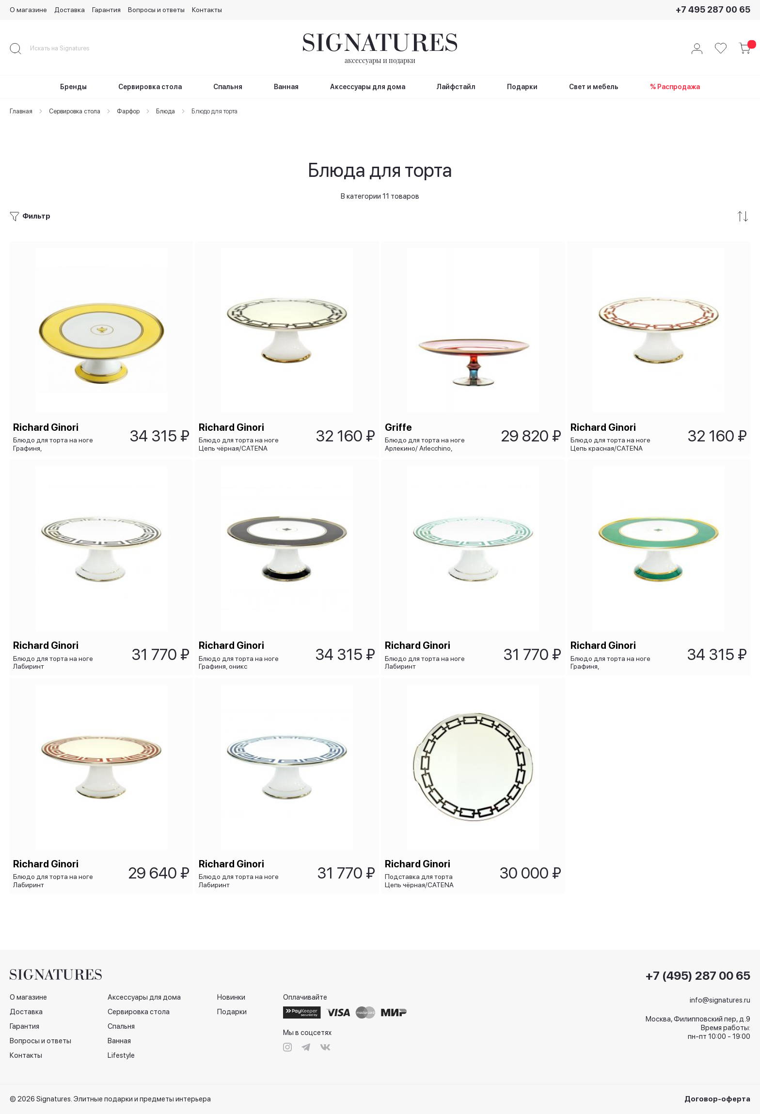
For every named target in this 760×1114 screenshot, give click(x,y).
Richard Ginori (47, 409)
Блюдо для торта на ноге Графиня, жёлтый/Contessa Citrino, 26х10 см (55, 426)
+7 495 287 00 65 (713, 9)
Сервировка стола (139, 1011)
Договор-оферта (717, 1099)
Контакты (207, 10)
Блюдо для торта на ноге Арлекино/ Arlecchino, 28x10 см (426, 426)
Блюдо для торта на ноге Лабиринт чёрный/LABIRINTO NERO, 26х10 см (55, 653)
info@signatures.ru (720, 1000)
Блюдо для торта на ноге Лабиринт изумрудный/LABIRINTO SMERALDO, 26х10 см (426, 653)
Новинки (231, 997)
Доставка (69, 10)
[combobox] (68, 48)
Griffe (399, 409)
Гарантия (106, 10)
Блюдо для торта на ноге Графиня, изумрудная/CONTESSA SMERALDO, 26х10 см (612, 653)
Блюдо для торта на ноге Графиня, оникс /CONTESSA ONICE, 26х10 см (241, 653)
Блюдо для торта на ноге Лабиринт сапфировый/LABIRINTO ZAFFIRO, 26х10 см (240, 880)
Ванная (119, 1040)
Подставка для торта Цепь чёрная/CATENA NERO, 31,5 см (420, 880)
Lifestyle (121, 1055)
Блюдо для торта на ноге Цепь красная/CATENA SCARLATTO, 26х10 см (612, 426)
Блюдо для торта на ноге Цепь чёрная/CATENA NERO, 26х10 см (240, 426)
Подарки (232, 1011)
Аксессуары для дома (144, 997)
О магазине (28, 10)
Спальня (121, 1026)
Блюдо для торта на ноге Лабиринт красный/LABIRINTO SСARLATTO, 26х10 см (55, 880)
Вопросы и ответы (156, 10)
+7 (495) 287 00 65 (698, 976)
